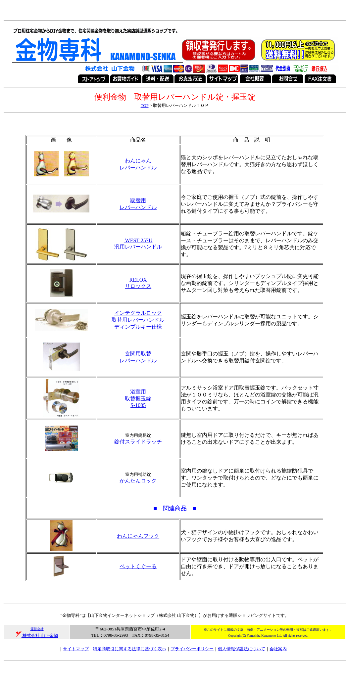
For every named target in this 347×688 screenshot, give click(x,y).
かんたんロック (138, 480)
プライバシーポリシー (192, 648)
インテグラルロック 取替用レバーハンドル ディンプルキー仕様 (138, 320)
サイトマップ (76, 648)
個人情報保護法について (241, 648)
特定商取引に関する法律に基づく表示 (129, 648)
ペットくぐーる (138, 566)
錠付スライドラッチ (138, 441)
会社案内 (278, 648)
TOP (145, 105)
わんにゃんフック (138, 536)
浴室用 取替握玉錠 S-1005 (138, 398)
